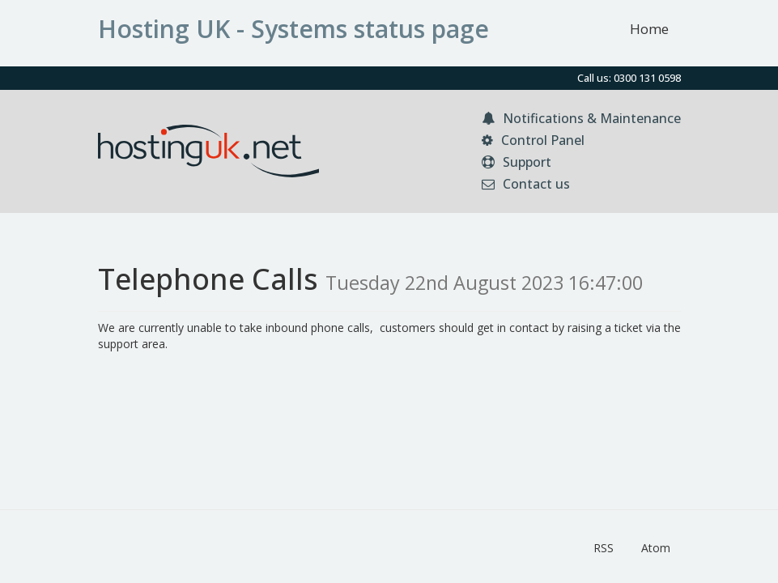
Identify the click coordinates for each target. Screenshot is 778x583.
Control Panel (533, 140)
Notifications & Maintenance (581, 118)
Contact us (526, 184)
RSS (603, 547)
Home (649, 28)
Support (516, 162)
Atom (655, 547)
